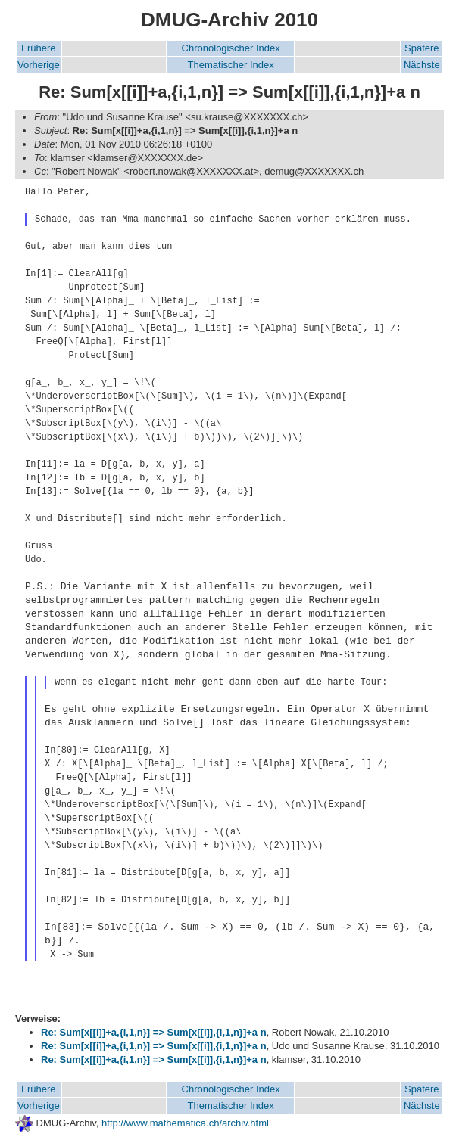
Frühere (38, 48)
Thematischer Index (231, 64)
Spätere (421, 48)
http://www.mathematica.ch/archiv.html (185, 1123)
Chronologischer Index (231, 48)
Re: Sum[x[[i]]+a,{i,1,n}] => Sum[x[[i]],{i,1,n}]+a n (154, 1032)
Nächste (422, 64)
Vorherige (38, 64)
